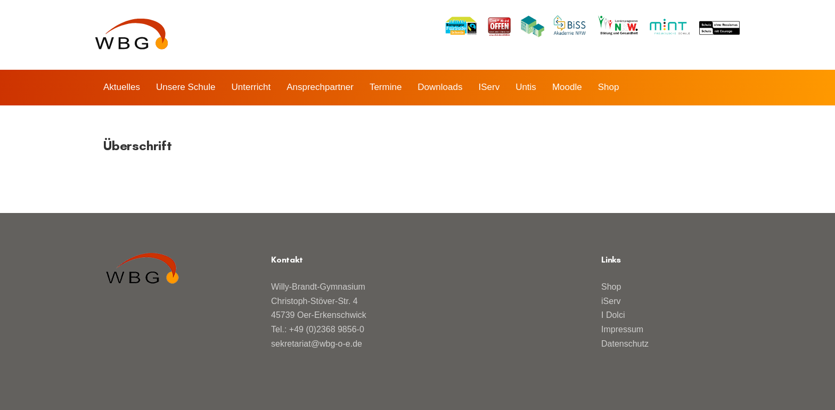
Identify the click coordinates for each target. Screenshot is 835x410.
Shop (611, 286)
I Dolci (613, 314)
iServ (610, 301)
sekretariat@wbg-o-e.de (316, 343)
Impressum (622, 329)
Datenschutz (625, 343)
